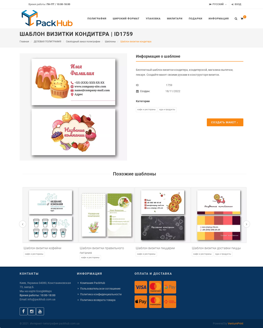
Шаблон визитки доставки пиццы (216, 248)
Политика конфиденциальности (101, 294)
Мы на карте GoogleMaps (36, 291)
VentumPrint (235, 323)
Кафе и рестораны (146, 109)
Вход (236, 4)
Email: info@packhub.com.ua (37, 299)
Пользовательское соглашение (100, 288)
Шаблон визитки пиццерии (155, 248)
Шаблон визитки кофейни (42, 248)
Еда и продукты (167, 109)
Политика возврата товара (97, 300)
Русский (218, 4)
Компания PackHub (92, 282)
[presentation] (22, 224)
